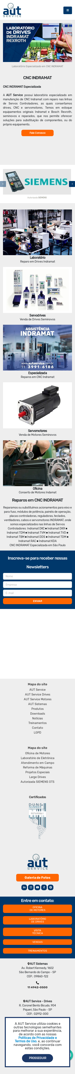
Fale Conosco (37, 132)
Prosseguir (37, 1058)
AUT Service (37, 689)
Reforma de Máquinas (37, 767)
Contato (37, 728)
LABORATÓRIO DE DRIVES (37, 920)
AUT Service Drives (37, 694)
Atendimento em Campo (37, 763)
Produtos (37, 709)
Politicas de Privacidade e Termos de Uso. (36, 1039)
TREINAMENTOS (37, 950)
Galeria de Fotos (37, 877)
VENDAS (37, 941)
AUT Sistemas (37, 704)
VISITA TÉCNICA (37, 932)
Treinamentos (37, 723)
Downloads (37, 713)
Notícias (37, 718)
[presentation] (3, 184)
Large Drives (37, 777)
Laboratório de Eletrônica (37, 758)
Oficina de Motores (37, 753)
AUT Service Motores (37, 699)
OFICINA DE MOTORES (37, 909)
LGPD (37, 732)
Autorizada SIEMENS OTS (37, 782)
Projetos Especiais (37, 772)
